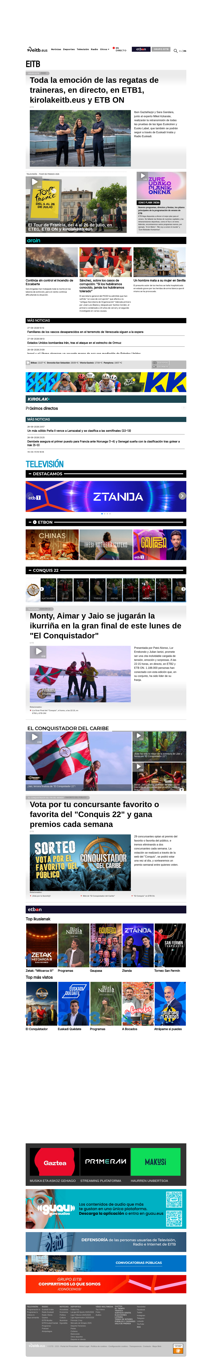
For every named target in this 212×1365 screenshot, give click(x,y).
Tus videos (160, 366)
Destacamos (47, 473)
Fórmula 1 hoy (76, 1320)
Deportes (69, 49)
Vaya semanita (33, 1318)
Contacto (147, 1346)
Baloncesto (75, 1334)
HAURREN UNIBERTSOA (149, 1181)
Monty (163, 598)
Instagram (141, 1315)
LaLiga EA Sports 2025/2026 (82, 1312)
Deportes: (76, 1307)
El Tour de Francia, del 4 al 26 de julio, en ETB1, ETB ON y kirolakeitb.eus (70, 227)
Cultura (62, 1318)
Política (63, 1315)
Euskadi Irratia (47, 1309)
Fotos (98, 1312)
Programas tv (32, 1312)
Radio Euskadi (48, 1312)
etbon (45, 522)
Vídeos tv (31, 1315)
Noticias (56, 49)
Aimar (48, 598)
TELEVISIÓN (44, 464)
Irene (130, 598)
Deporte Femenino (78, 1326)
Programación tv (33, 1309)
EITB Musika (47, 1320)
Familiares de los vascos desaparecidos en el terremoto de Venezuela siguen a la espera (85, 332)
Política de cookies (99, 1346)
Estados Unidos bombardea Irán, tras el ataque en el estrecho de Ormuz (74, 342)
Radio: (45, 1307)
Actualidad (64, 1309)
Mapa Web (156, 1346)
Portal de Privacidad (69, 1346)
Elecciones (121, 1315)
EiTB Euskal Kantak (50, 1323)
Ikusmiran (64, 1320)
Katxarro (64, 598)
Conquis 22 (45, 570)
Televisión (83, 49)
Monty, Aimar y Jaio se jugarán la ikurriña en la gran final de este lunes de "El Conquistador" (105, 625)
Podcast (45, 1328)
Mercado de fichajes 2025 (81, 1323)
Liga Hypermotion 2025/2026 (82, 1318)
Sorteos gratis (123, 1313)
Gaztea (45, 1318)
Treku (114, 598)
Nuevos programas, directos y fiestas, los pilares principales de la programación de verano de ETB (161, 210)
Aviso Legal (84, 1346)
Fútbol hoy (75, 1309)
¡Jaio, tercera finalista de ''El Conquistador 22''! (51, 786)
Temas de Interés (124, 1319)
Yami (81, 598)
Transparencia (135, 1346)
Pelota (73, 1328)
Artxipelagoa (47, 1331)
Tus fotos (160, 362)
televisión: (32, 1307)
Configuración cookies (118, 1346)
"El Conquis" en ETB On (144, 896)
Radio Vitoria (47, 1315)
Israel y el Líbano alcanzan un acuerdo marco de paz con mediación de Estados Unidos (84, 353)
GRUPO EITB (161, 49)
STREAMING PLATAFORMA (100, 1181)
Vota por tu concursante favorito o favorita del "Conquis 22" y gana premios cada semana (94, 814)
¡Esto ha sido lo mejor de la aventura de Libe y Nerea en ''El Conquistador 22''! (158, 755)
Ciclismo (74, 1331)
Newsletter (141, 1307)
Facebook (141, 1310)
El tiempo (120, 1308)
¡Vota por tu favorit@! (41, 896)
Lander (147, 598)
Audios (98, 1315)
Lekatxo (97, 598)
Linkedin (140, 1321)
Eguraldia (63, 1323)
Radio (94, 49)
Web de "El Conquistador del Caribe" (99, 896)
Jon (180, 598)
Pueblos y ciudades (125, 1321)
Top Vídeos (100, 1309)
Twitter (139, 1312)
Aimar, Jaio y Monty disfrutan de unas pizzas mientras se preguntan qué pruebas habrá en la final (158, 787)
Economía (64, 1312)
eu (180, 51)
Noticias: (64, 1307)
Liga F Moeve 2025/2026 (81, 1315)
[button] (102, 513)
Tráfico (119, 1311)
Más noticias (38, 320)
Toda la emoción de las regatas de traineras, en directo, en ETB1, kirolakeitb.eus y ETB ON (94, 90)
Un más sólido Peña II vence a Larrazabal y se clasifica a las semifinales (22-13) (79, 430)
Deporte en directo (78, 1339)
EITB (33, 64)
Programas (46, 1326)
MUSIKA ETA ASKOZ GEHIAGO (53, 1181)
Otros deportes (77, 1337)
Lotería (119, 1317)
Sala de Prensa (123, 1324)
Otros (103, 49)
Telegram (140, 1318)
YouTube (140, 1324)
